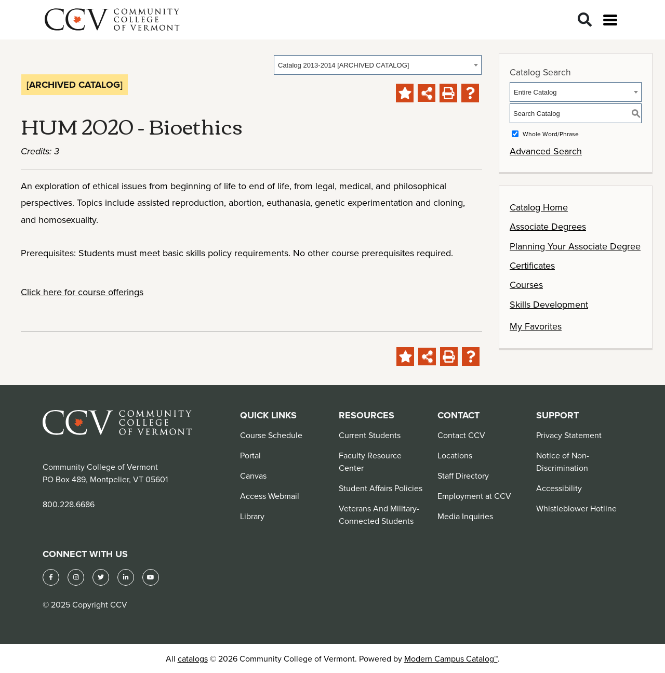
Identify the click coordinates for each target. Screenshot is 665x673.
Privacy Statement (569, 435)
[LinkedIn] (125, 577)
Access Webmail (269, 496)
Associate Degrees (548, 226)
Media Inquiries (465, 516)
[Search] (585, 20)
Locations (454, 455)
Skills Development (549, 304)
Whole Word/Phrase (551, 133)
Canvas (253, 475)
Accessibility (559, 488)
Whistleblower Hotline (576, 508)
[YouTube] (150, 577)
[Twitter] (100, 577)
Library (252, 516)
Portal (250, 455)
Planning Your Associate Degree (575, 246)
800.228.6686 (69, 504)
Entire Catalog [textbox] (535, 92)
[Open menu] (610, 20)
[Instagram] (76, 577)
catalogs (193, 658)
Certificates (532, 265)
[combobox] (378, 65)
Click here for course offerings (82, 291)
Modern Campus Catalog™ (451, 658)
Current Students (370, 435)
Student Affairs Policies (380, 488)
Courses (526, 284)
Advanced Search (546, 150)
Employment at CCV (474, 496)
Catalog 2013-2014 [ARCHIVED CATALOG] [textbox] (343, 65)
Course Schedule (271, 435)
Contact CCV (461, 435)
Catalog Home (539, 207)
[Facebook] (51, 577)
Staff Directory (463, 475)
